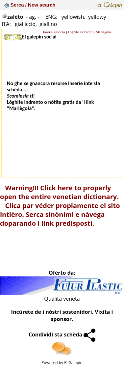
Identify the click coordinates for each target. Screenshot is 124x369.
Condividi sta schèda (62, 334)
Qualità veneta (62, 298)
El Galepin (73, 362)
